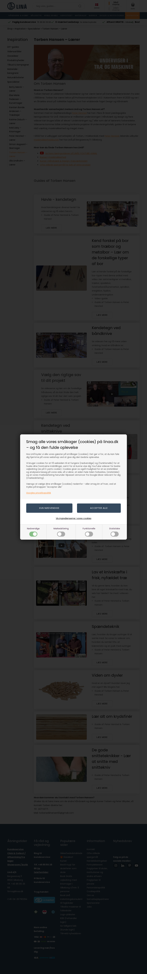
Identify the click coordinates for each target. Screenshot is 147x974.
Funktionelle (89, 532)
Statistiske (114, 532)
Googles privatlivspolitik (38, 492)
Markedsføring (61, 532)
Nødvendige (33, 532)
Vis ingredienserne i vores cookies (73, 518)
